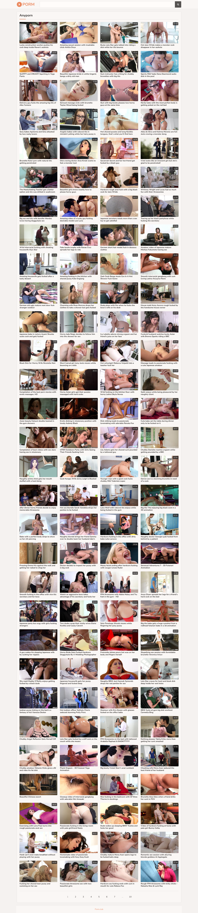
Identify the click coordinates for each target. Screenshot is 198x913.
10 (130, 896)
